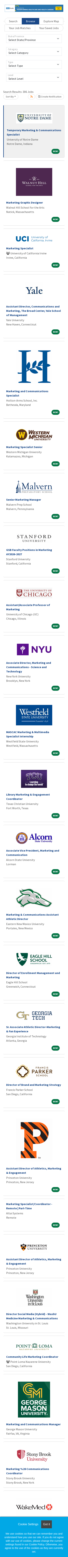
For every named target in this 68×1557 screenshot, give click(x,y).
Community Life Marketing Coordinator (32, 1356)
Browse (30, 21)
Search (13, 21)
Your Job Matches (20, 28)
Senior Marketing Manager (23, 499)
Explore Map (51, 21)
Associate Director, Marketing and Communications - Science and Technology (28, 667)
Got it (46, 1524)
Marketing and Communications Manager (33, 1424)
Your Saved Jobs (49, 28)
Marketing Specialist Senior (24, 447)
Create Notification (49, 96)
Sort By (10, 96)
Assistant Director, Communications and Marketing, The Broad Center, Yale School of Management (33, 311)
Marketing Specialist (19, 248)
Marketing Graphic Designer (24, 202)
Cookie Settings (28, 1524)
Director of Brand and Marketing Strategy (33, 1085)
